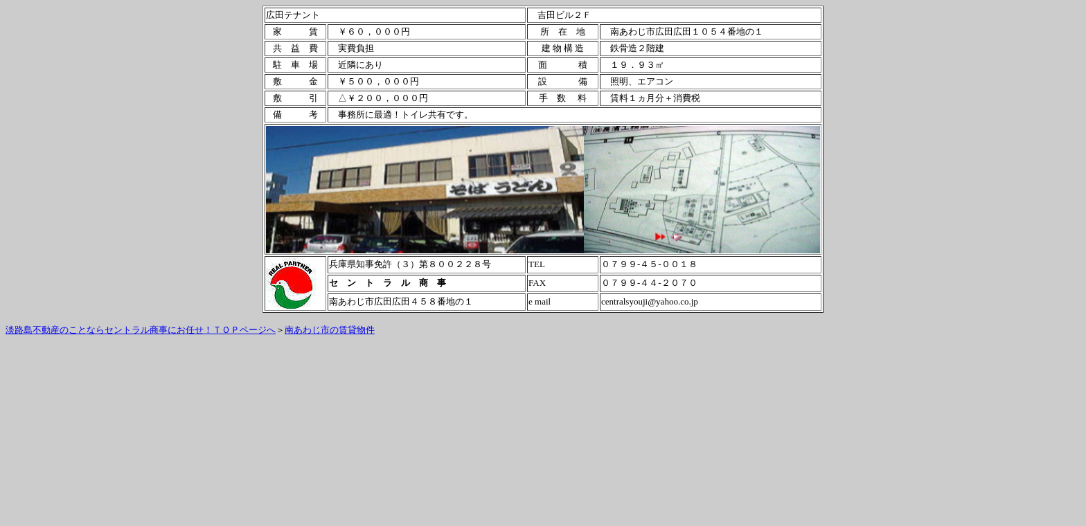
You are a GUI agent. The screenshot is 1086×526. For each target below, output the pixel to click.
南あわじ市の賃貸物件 (330, 330)
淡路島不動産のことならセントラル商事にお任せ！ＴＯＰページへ (141, 330)
